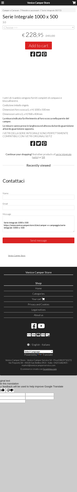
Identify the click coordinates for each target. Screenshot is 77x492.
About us (38, 315)
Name (6, 193)
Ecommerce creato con (38, 369)
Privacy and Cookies (38, 304)
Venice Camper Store (38, 2)
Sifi (43, 157)
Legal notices (38, 309)
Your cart (38, 299)
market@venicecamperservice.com (38, 365)
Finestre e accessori (30, 10)
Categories (38, 293)
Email (5, 203)
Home (38, 288)
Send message (38, 240)
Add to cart (38, 45)
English (36, 344)
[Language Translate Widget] (38, 351)
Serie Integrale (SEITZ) (51, 10)
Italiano (46, 344)
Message (7, 214)
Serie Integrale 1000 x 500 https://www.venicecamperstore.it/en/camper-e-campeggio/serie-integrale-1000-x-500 (38, 224)
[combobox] (38, 27)
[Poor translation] (10, 390)
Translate (45, 354)
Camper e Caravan (11, 10)
